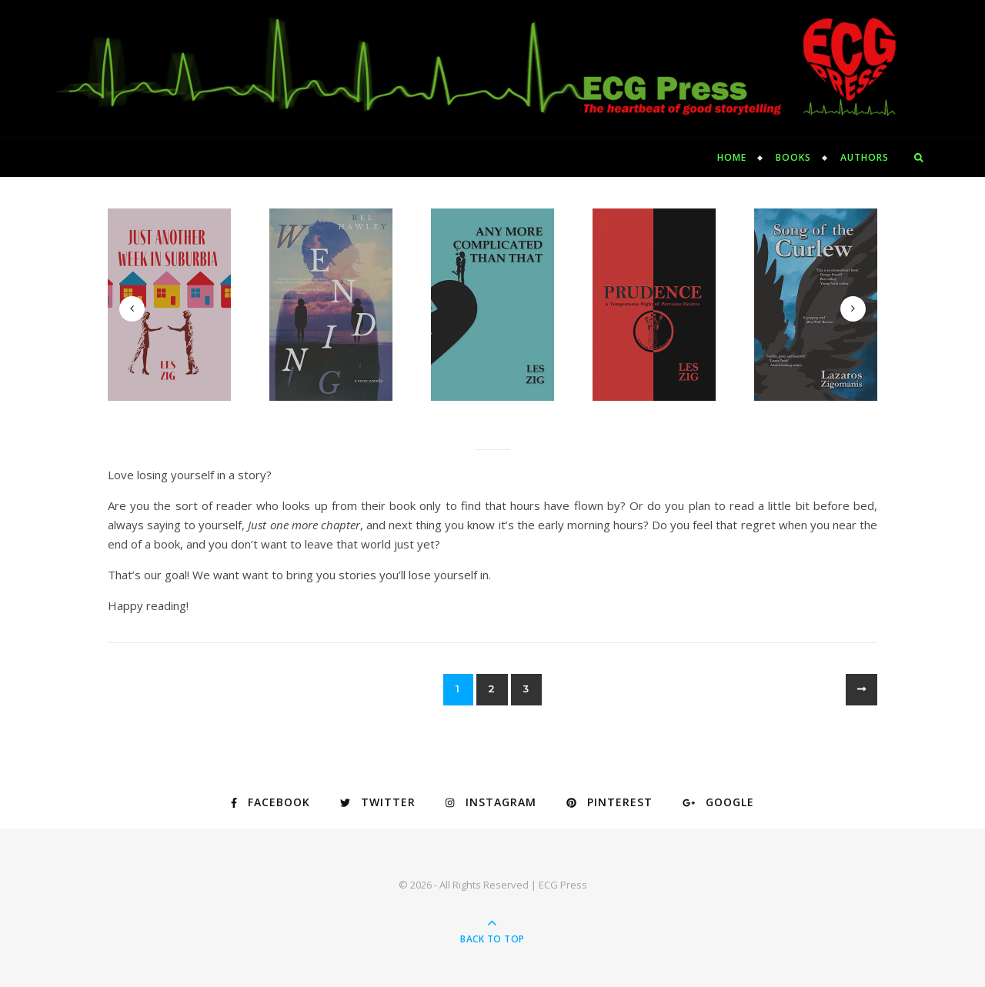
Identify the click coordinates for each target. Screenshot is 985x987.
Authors (864, 157)
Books (793, 157)
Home (731, 157)
